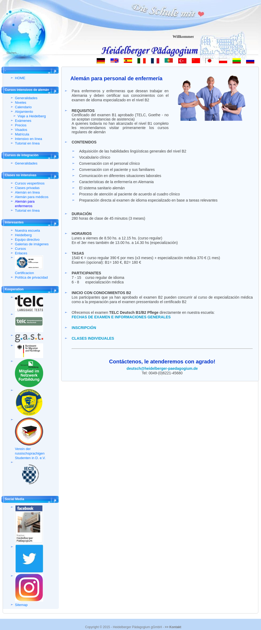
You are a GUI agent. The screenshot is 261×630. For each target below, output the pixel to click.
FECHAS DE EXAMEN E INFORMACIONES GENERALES (121, 317)
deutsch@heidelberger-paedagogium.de (162, 368)
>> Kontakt (173, 627)
